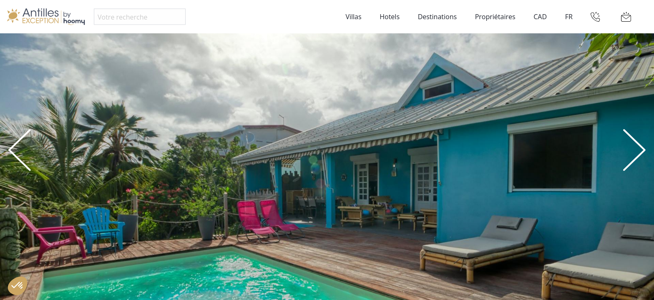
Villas (353, 16)
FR (569, 16)
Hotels (390, 16)
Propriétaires (495, 16)
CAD (540, 16)
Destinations (437, 16)
